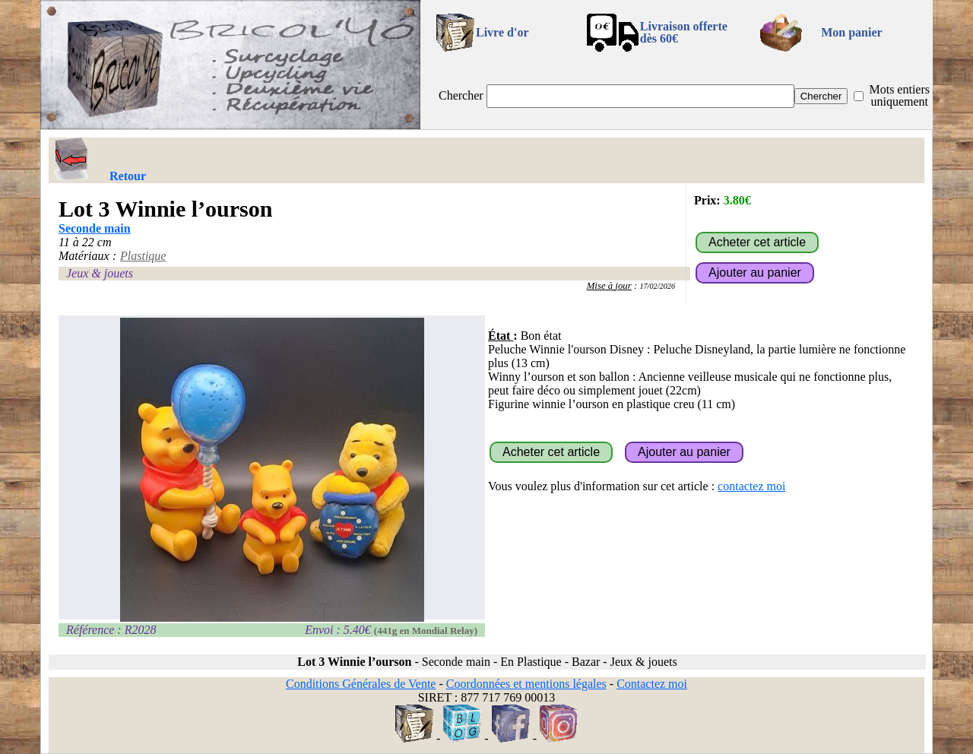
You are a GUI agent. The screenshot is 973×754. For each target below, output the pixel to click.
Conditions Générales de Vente (361, 683)
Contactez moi (651, 683)
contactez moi (751, 486)
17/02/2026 (657, 286)
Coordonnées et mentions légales (526, 683)
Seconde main (95, 228)
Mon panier (851, 32)
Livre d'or (502, 32)
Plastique (143, 255)
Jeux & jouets (99, 273)
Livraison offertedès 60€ (683, 32)
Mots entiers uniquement (899, 95)
